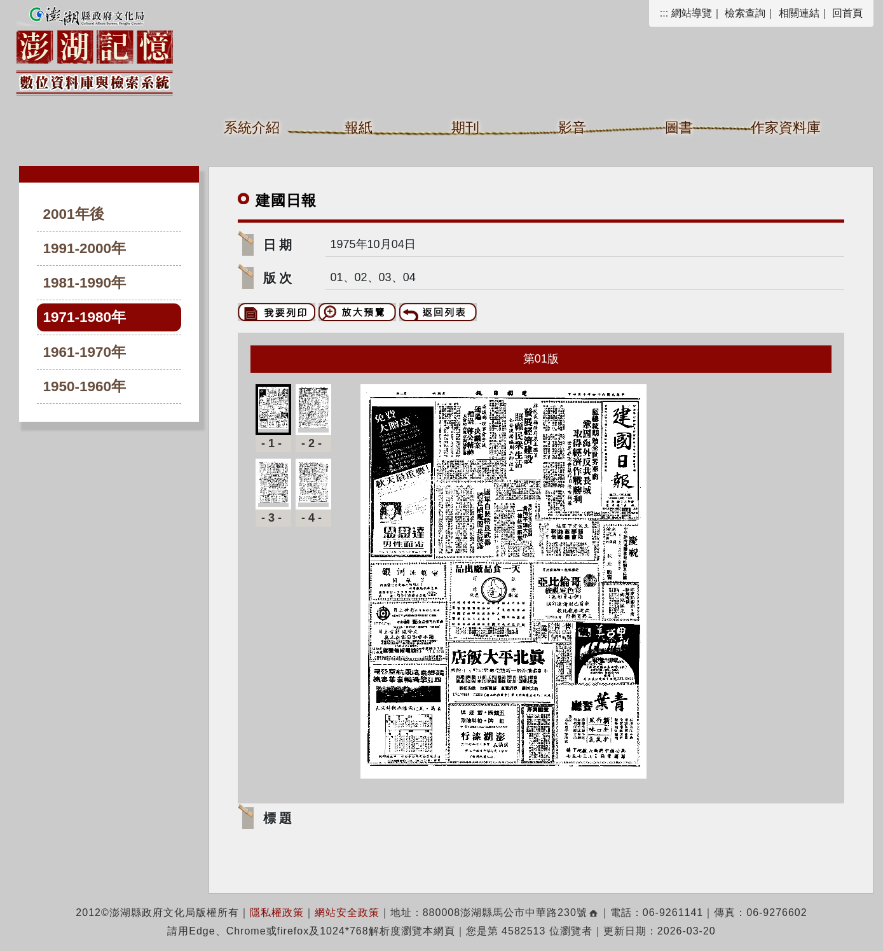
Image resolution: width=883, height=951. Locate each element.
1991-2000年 (85, 248)
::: (664, 13)
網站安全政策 (347, 912)
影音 (572, 127)
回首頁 (847, 13)
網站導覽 (691, 13)
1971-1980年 (85, 317)
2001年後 (73, 214)
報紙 (359, 127)
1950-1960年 (85, 386)
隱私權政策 (277, 912)
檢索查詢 (745, 13)
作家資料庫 (786, 127)
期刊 (465, 127)
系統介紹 (252, 127)
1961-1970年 (85, 352)
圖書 (679, 127)
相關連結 (799, 13)
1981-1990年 (85, 283)
